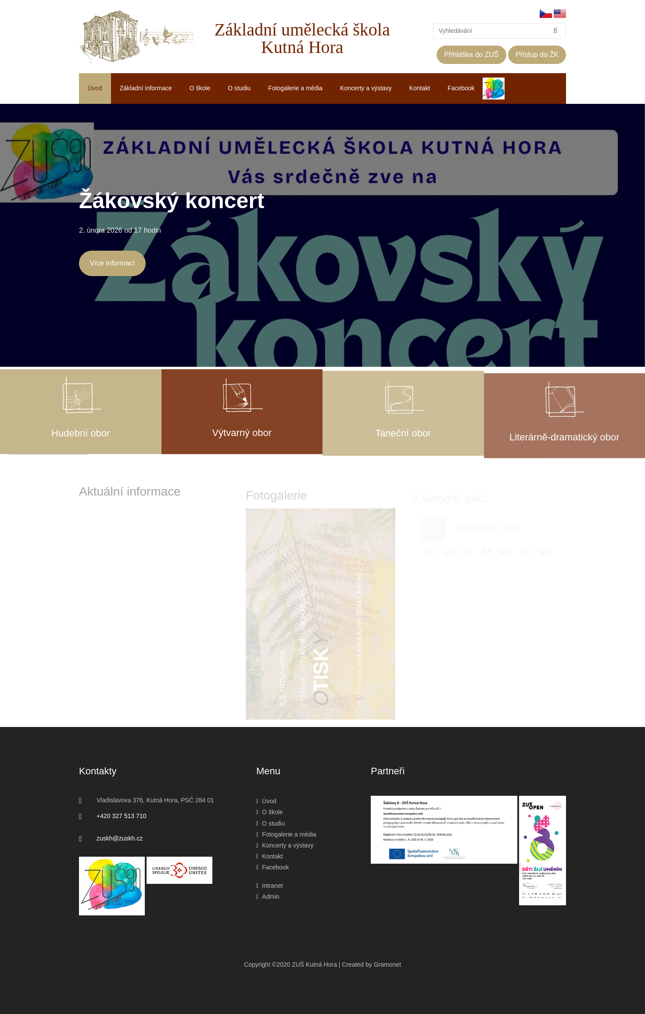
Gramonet (387, 964)
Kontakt (419, 88)
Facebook (461, 88)
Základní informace (146, 88)
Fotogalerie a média (295, 88)
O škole (200, 88)
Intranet (269, 885)
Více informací (112, 263)
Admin (268, 896)
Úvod (95, 88)
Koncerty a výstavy (366, 88)
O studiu (239, 88)
